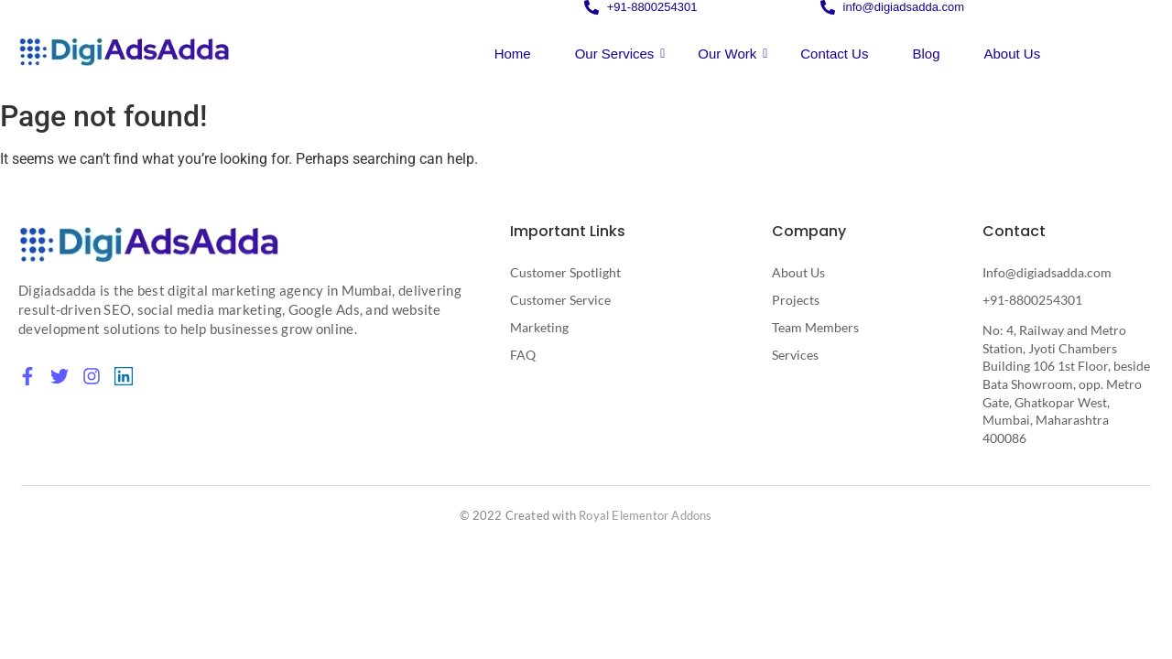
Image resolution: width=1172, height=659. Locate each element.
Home (512, 53)
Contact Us (834, 53)
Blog (925, 53)
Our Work (732, 53)
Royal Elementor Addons (645, 515)
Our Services (620, 53)
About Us (1011, 53)
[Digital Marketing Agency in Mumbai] (148, 244)
